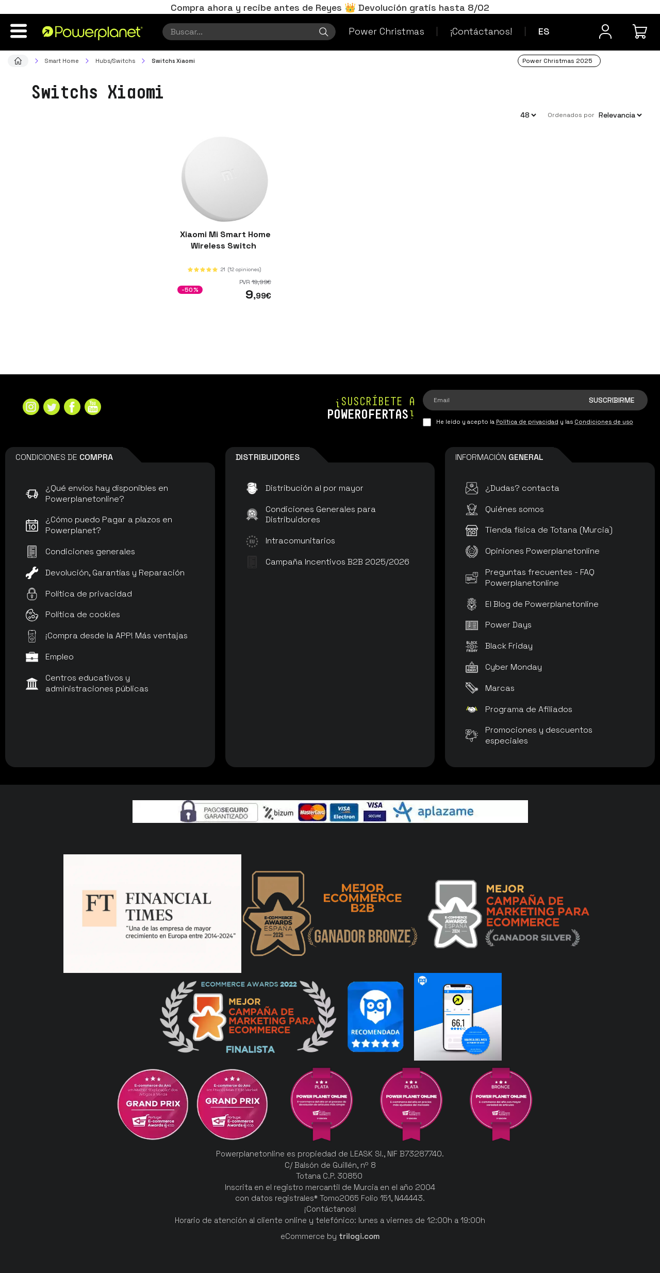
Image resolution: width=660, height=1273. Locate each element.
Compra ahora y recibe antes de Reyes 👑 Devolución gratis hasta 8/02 (330, 7)
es (544, 31)
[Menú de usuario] (605, 31)
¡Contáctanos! (481, 31)
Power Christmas (386, 31)
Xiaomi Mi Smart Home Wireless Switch (224, 240)
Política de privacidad (527, 421)
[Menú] (18, 31)
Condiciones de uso (603, 421)
